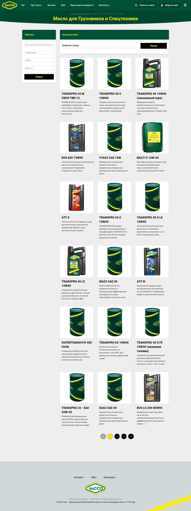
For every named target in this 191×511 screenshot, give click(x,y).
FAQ (63, 5)
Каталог (52, 5)
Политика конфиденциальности (106, 499)
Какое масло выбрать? (82, 5)
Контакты (109, 477)
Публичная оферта (78, 499)
